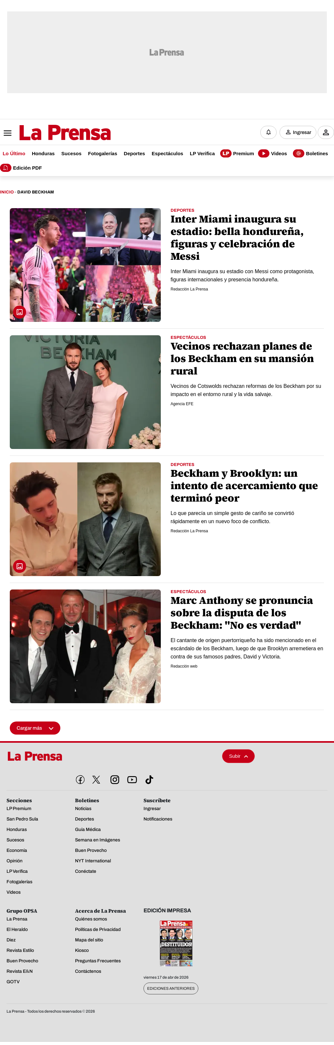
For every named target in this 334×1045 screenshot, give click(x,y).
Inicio (7, 192)
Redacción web (184, 666)
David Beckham (35, 192)
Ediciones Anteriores (171, 988)
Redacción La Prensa (189, 289)
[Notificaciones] (268, 132)
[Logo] (49, 133)
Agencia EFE (182, 404)
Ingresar (302, 132)
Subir (238, 756)
